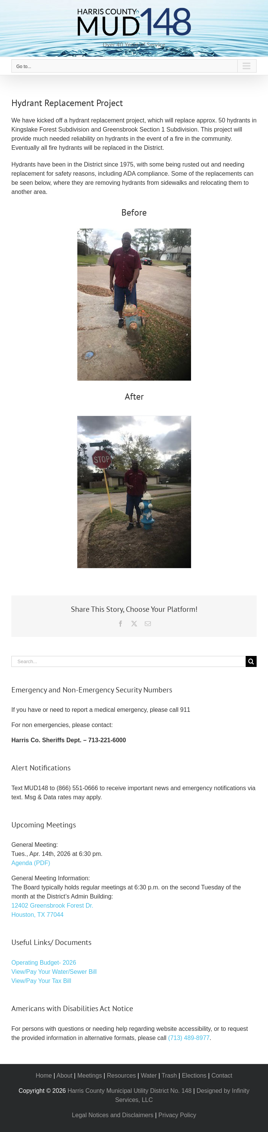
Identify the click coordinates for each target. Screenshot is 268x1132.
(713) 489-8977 (189, 1038)
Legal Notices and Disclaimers (113, 1115)
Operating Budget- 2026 (43, 962)
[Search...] (128, 661)
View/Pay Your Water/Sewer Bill (54, 971)
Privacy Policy (177, 1115)
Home (44, 1075)
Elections (194, 1075)
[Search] (251, 661)
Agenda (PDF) (30, 863)
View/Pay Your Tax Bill (41, 981)
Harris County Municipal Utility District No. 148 (129, 1091)
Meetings (89, 1075)
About (64, 1075)
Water (149, 1075)
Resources (121, 1075)
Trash (169, 1075)
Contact (222, 1075)
